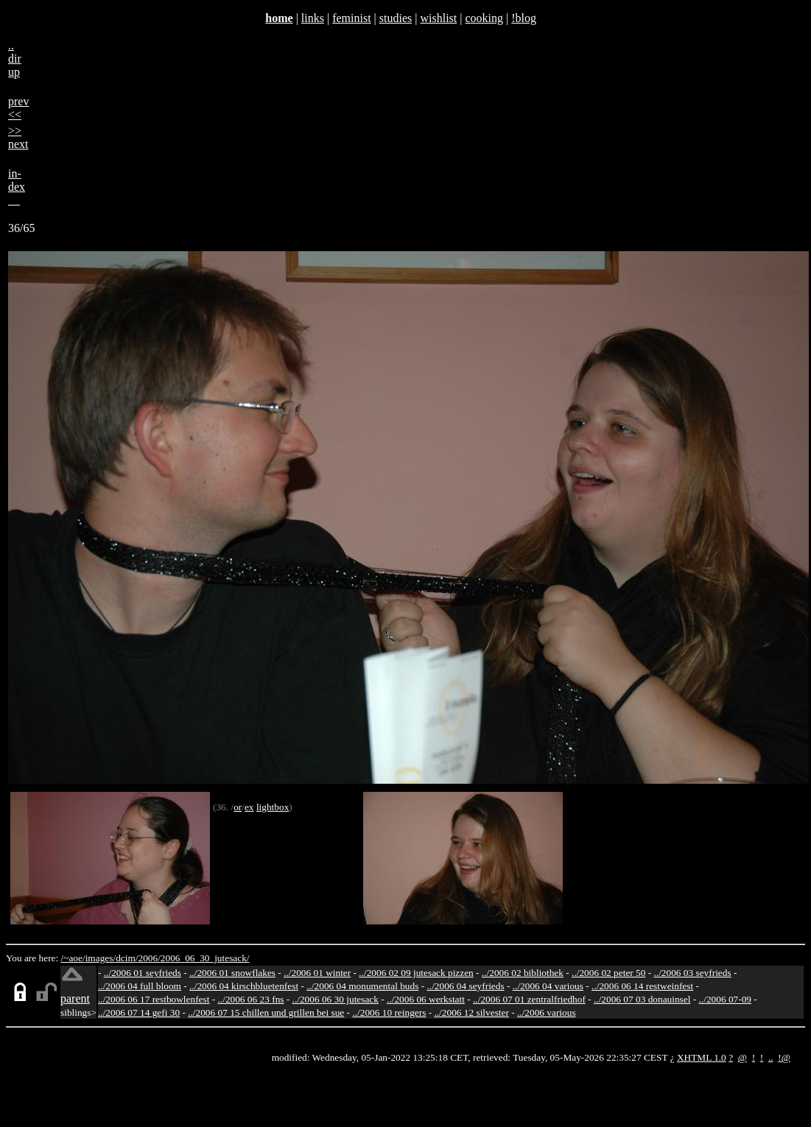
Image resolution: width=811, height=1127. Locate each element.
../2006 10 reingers (389, 1012)
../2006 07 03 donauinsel (642, 999)
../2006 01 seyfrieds (142, 972)
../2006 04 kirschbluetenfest (243, 985)
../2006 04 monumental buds (362, 985)
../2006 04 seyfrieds (465, 985)
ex (249, 806)
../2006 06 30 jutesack (335, 999)
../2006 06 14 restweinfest (642, 985)
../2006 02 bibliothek (523, 972)
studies (395, 18)
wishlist (438, 18)
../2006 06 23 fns (251, 999)
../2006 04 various (548, 985)
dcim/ (127, 957)
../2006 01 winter (317, 972)
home (278, 18)
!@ (784, 1057)
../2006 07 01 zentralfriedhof (529, 999)
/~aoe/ (73, 957)
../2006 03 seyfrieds (692, 972)
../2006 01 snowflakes (232, 972)
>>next (18, 137)
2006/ (149, 957)
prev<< (18, 108)
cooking (484, 18)
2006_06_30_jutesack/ (205, 957)
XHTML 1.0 (701, 1057)
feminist (351, 18)
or (238, 806)
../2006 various (546, 1012)
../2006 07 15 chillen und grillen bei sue (266, 1012)
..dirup (14, 58)
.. (770, 1057)
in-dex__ (16, 186)
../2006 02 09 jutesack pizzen (416, 972)
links (312, 18)
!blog (523, 18)
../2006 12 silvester (471, 1012)
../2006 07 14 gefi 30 (139, 1012)
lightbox (272, 806)
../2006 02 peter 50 (608, 972)
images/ (100, 957)
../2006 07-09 (725, 999)
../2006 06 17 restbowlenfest (153, 999)
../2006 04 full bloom (139, 985)
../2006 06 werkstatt (426, 999)
